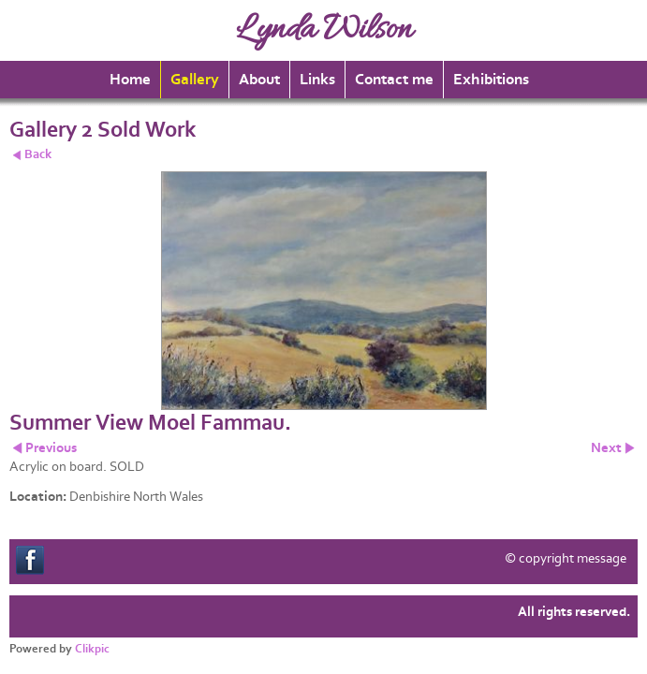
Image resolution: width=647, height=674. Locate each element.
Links (317, 79)
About (259, 79)
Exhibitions (491, 79)
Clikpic (92, 648)
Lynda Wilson (324, 30)
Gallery (194, 79)
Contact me (394, 79)
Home (130, 79)
